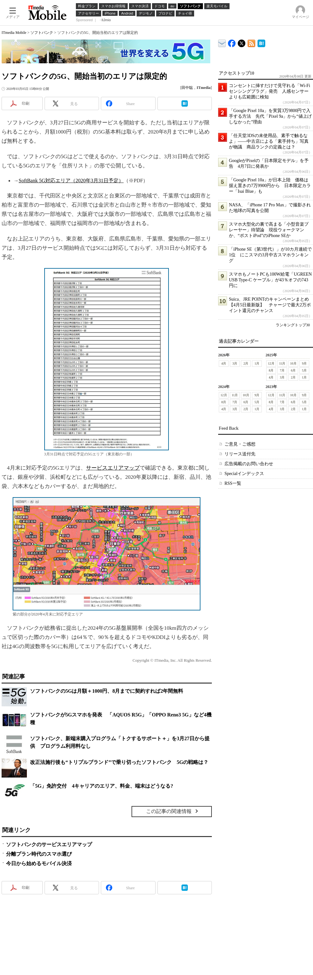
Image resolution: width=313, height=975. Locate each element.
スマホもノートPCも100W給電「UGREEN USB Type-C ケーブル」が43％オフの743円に (270, 280)
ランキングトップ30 (293, 325)
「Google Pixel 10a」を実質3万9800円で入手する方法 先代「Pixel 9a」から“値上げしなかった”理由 (270, 116)
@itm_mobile (242, 42)
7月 (282, 370)
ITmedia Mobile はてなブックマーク (261, 42)
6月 (293, 370)
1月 (257, 363)
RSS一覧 (232, 483)
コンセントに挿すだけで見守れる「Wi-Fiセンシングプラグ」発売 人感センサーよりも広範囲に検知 (269, 91)
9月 (304, 363)
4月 (223, 363)
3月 (234, 363)
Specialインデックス (244, 473)
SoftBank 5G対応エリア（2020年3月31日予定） (71, 180)
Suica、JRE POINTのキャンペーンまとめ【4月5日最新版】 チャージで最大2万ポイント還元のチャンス (270, 305)
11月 (282, 363)
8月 (271, 370)
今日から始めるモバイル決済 (39, 863)
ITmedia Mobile (14, 32)
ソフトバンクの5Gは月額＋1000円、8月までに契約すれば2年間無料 (106, 691)
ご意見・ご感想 (239, 444)
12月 (271, 363)
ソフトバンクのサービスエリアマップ (49, 844)
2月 (245, 363)
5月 (304, 370)
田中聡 (187, 87)
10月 (293, 363)
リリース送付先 (239, 454)
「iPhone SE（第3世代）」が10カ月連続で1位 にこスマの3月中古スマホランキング (270, 255)
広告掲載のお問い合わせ (248, 463)
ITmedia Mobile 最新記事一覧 (251, 42)
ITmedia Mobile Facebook (232, 42)
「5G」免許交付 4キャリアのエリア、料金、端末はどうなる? (101, 786)
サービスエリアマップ (113, 468)
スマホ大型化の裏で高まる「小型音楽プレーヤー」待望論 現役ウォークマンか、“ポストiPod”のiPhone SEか (269, 230)
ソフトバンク (41, 32)
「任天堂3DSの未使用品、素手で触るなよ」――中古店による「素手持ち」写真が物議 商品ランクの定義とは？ (269, 141)
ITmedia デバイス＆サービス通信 (222, 42)
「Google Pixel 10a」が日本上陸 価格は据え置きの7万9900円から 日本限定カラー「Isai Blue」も (270, 186)
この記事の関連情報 (169, 811)
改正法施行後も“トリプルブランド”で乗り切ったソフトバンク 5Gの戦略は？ (119, 762)
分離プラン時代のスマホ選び (39, 854)
